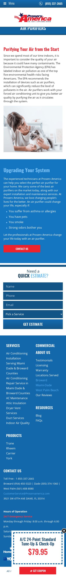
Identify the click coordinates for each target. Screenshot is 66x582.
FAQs (39, 420)
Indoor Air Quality (18, 423)
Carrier (10, 453)
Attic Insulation (16, 403)
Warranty (42, 370)
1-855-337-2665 (25, 478)
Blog (39, 415)
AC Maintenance (17, 398)
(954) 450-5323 (22, 483)
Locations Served (47, 375)
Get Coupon (38, 571)
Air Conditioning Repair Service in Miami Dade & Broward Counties (18, 385)
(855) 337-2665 (53, 3)
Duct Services (15, 418)
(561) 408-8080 (25, 488)
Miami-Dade (44, 385)
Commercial (45, 346)
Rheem (10, 448)
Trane (10, 443)
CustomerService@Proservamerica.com (27, 493)
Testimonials (44, 360)
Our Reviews (44, 395)
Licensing (42, 365)
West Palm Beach (47, 390)
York (9, 458)
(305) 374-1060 (49, 483)
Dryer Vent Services (13, 410)
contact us (22, 249)
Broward (41, 380)
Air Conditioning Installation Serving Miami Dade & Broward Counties (17, 363)
